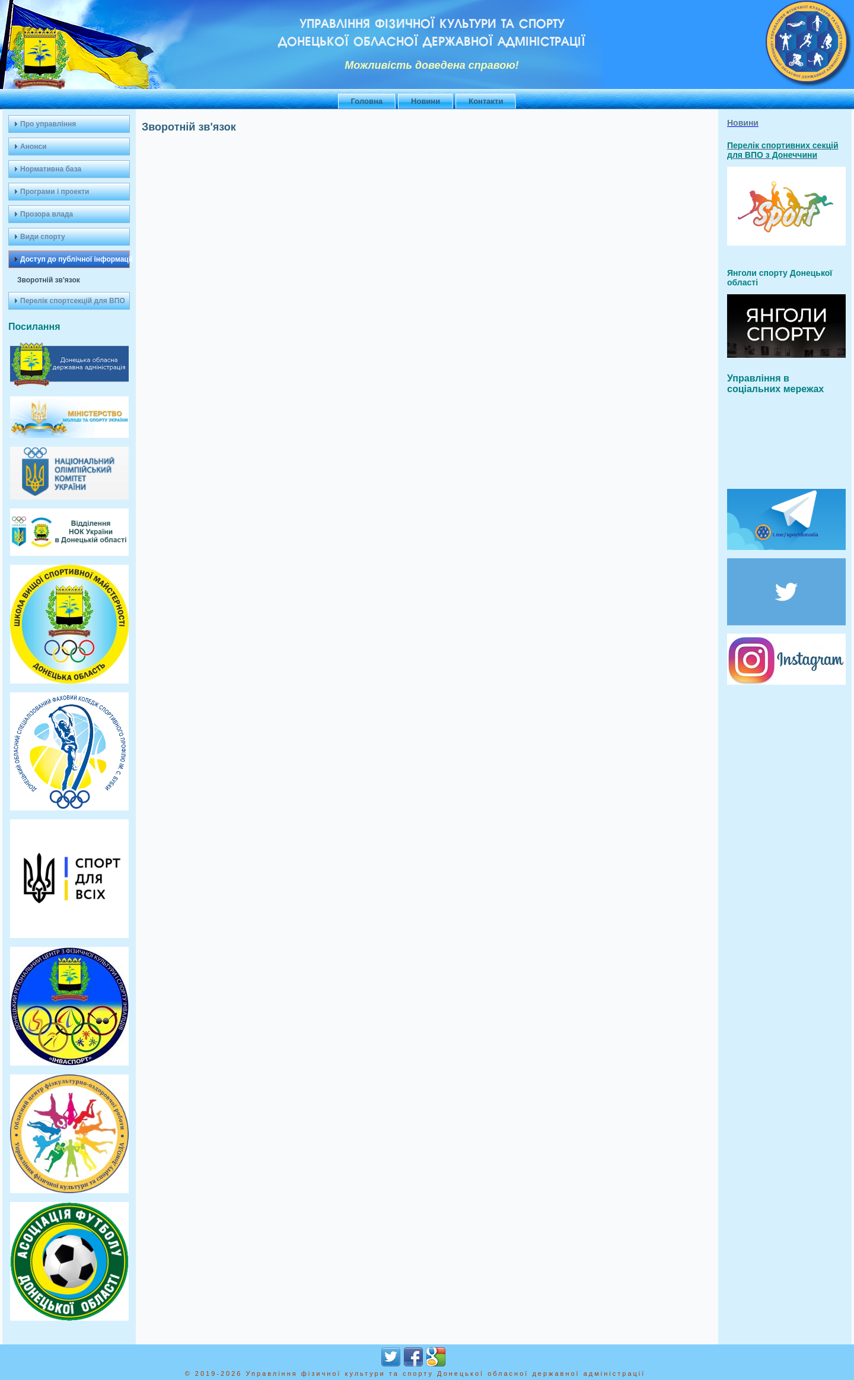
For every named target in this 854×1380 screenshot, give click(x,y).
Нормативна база (50, 169)
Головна (367, 101)
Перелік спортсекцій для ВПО (72, 301)
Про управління (48, 124)
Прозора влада (46, 214)
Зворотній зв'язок (48, 280)
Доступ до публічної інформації (75, 259)
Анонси (33, 146)
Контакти (486, 101)
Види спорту (42, 237)
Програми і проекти (54, 191)
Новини (425, 101)
